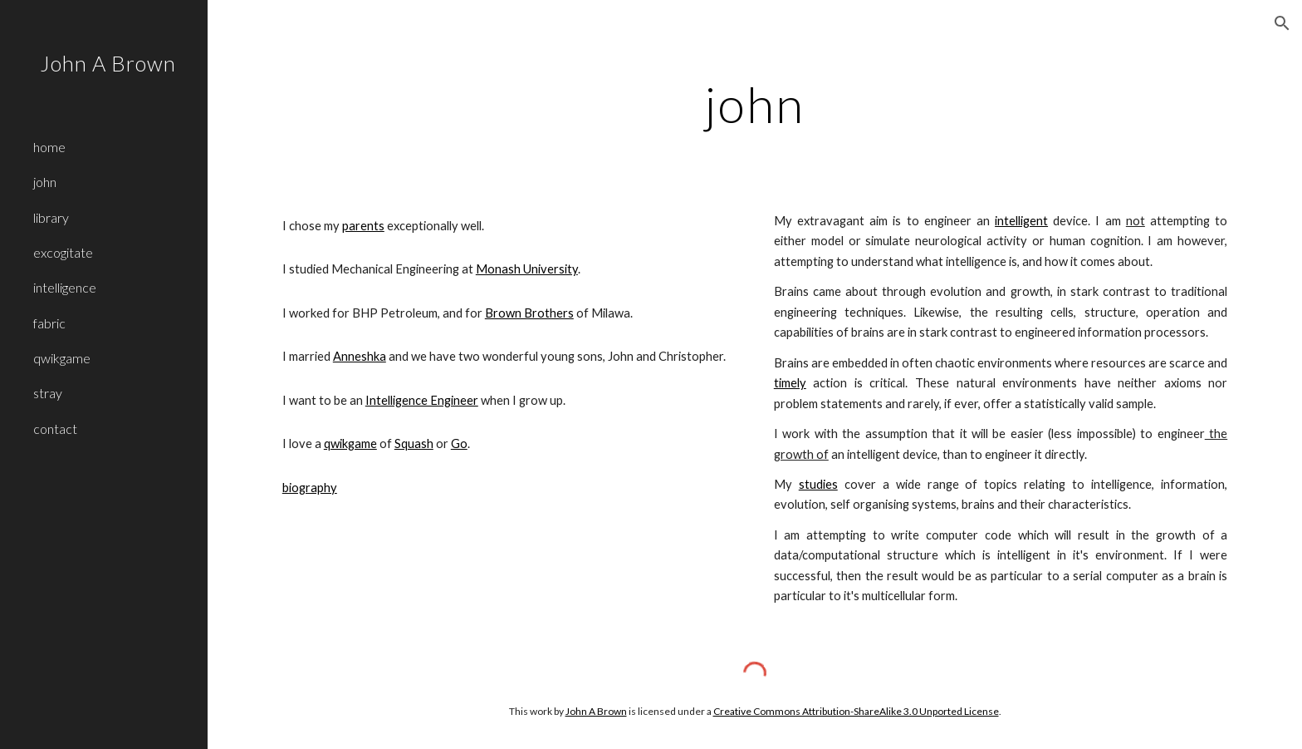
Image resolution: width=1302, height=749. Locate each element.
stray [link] (47, 393)
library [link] (51, 217)
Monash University (527, 269)
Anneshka (359, 356)
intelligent (1021, 221)
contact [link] (55, 428)
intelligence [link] (64, 287)
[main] (755, 104)
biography (309, 487)
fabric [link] (49, 323)
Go (459, 443)
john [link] (44, 182)
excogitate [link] (63, 252)
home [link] (49, 147)
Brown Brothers (529, 313)
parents (363, 226)
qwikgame (350, 443)
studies (818, 484)
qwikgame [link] (62, 358)
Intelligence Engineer (421, 400)
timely (790, 383)
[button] (1282, 23)
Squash (413, 443)
